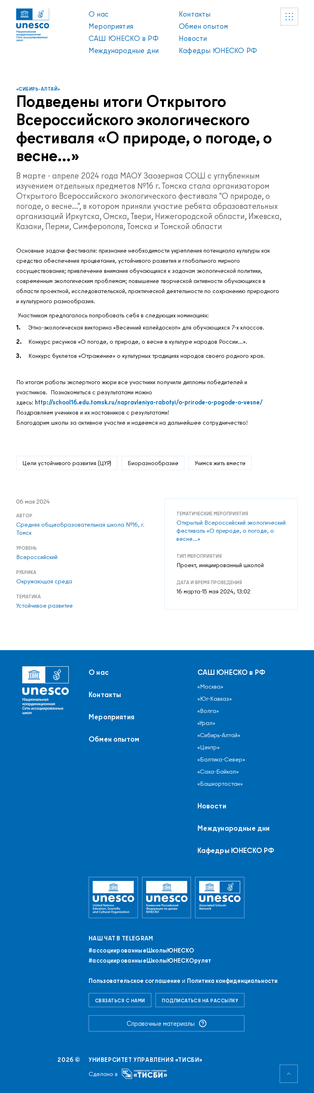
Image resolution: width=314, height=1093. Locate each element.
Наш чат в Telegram (121, 938)
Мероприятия (111, 26)
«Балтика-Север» (221, 759)
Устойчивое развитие (44, 606)
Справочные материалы (167, 1023)
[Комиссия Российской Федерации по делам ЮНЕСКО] (166, 897)
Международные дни (124, 50)
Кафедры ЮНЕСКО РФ (218, 50)
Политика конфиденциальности (232, 980)
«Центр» (208, 747)
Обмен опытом (203, 26)
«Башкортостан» (220, 784)
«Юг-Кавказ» (214, 699)
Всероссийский (36, 557)
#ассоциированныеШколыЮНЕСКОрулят (150, 961)
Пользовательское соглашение (134, 980)
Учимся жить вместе (220, 463)
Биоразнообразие (152, 463)
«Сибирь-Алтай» (38, 88)
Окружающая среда (44, 581)
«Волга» (208, 711)
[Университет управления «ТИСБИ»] (145, 1074)
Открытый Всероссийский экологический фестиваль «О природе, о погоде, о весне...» (231, 531)
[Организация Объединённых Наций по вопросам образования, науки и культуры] (113, 897)
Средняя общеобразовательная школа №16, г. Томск (80, 529)
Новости (193, 38)
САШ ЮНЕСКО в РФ (124, 38)
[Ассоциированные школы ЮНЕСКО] (219, 897)
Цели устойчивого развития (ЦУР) (66, 463)
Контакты (194, 14)
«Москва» (210, 687)
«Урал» (206, 723)
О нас (98, 14)
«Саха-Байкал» (218, 772)
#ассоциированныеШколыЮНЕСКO (141, 950)
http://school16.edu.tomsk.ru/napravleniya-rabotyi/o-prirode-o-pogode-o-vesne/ (149, 402)
